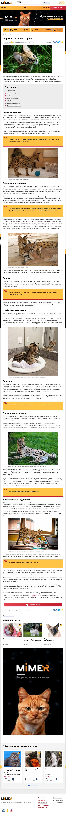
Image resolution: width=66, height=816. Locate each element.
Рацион (9, 95)
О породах (16, 34)
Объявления (4, 7)
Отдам (24, 29)
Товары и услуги (57, 29)
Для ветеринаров (58, 802)
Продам (14, 29)
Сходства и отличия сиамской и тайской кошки (53, 640)
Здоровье (9, 100)
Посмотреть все (33, 786)
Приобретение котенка (13, 103)
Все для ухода (42, 802)
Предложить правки (8, 616)
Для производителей (59, 805)
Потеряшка (47, 29)
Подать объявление (58, 8)
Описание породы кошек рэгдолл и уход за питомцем (32, 640)
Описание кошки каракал (11, 639)
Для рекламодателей (59, 800)
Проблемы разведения (13, 98)
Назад (6, 42)
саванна (34, 595)
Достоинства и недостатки (14, 105)
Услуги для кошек (43, 805)
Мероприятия (46, 7)
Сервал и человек (12, 90)
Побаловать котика (33, 605)
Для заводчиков (57, 797)
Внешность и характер (13, 93)
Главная (5, 34)
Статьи (25, 7)
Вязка (35, 29)
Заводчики (41, 800)
